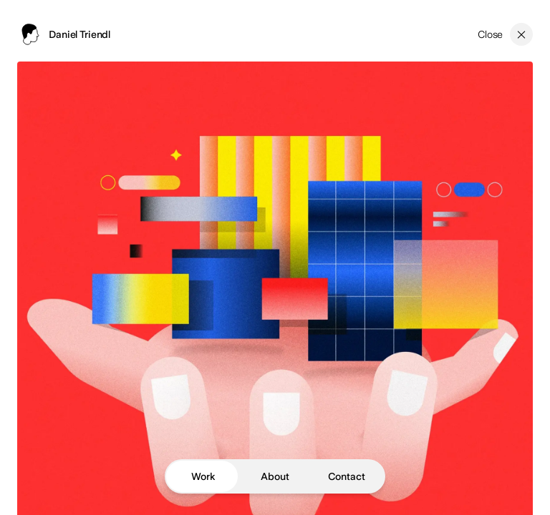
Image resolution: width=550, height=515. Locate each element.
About (275, 476)
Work (203, 476)
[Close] (505, 34)
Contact (346, 476)
